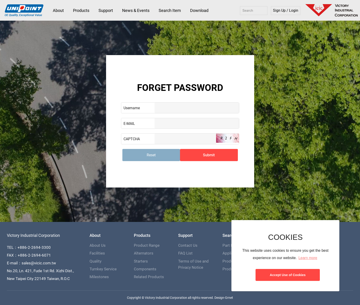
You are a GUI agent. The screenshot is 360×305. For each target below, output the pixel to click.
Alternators (143, 253)
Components (145, 269)
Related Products (149, 276)
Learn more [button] (307, 258)
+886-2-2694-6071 (34, 255)
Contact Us (187, 245)
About (58, 10)
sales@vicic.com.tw (39, 263)
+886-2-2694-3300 (34, 247)
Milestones (99, 276)
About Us (98, 245)
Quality (95, 261)
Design (219, 297)
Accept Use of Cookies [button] (288, 275)
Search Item (170, 10)
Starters (141, 261)
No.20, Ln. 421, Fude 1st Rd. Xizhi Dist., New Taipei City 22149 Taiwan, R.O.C (40, 275)
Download (199, 10)
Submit (209, 155)
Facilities (97, 253)
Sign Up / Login (285, 10)
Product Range (147, 245)
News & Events (135, 10)
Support (105, 10)
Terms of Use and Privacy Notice (193, 264)
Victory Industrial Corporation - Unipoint (24, 10)
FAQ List (185, 253)
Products (81, 10)
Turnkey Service (103, 269)
